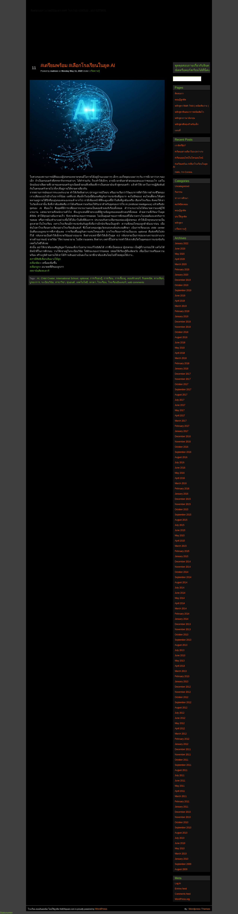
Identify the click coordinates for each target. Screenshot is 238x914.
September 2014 (183, 577)
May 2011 (180, 786)
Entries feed (181, 888)
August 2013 (181, 645)
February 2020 (182, 269)
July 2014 (179, 587)
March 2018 (180, 358)
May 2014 (180, 598)
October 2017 (181, 384)
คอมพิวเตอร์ (134, 278)
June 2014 (180, 593)
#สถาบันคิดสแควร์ (39, 270)
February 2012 (182, 739)
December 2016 (183, 436)
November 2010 (183, 817)
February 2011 (182, 801)
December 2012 (183, 686)
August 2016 (181, 457)
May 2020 (180, 254)
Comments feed (183, 894)
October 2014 (181, 572)
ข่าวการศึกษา (181, 198)
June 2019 (180, 295)
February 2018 (182, 363)
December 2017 (183, 374)
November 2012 (183, 692)
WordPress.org (182, 899)
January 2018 (181, 368)
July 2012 (179, 713)
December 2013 (183, 624)
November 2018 (183, 327)
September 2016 (183, 452)
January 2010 (181, 859)
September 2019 (183, 290)
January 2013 (181, 681)
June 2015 (180, 530)
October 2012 (181, 697)
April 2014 (180, 603)
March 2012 (180, 733)
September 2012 (183, 702)
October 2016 (181, 447)
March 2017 (180, 420)
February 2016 (182, 488)
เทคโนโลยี (82, 282)
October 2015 (181, 509)
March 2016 (180, 483)
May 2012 (180, 723)
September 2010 (183, 827)
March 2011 (180, 796)
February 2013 (182, 676)
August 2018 (181, 337)
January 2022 (181, 243)
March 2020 (180, 264)
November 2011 (183, 754)
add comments (136, 282)
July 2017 (179, 400)
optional (84, 278)
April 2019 (180, 301)
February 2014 (182, 613)
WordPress (101, 908)
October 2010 (181, 822)
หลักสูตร (179, 222)
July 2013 (179, 650)
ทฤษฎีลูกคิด (74, 4)
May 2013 (180, 660)
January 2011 (181, 806)
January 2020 (181, 274)
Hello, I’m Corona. (184, 172)
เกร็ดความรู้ (94, 71)
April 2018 (180, 353)
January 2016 (181, 493)
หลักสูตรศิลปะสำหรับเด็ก (82, 10)
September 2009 (183, 864)
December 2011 (183, 749)
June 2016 (180, 467)
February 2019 (182, 311)
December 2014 (183, 561)
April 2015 (180, 540)
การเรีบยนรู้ (96, 278)
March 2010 (180, 853)
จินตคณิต (147, 278)
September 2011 (183, 765)
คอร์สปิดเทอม (181, 204)
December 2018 (183, 321)
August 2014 (181, 582)
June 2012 (180, 718)
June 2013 (180, 655)
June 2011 (180, 780)
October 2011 (181, 759)
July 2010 (179, 838)
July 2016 (179, 462)
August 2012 (181, 707)
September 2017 (183, 389)
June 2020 (180, 248)
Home (40, 3)
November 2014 (183, 566)
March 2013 (180, 671)
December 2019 (183, 280)
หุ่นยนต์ (71, 282)
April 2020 (180, 259)
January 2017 (181, 431)
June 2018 (180, 342)
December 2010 (183, 812)
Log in (178, 883)
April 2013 (180, 666)
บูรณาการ (35, 282)
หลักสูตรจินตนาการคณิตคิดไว (105, 4)
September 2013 (183, 640)
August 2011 (181, 770)
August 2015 (181, 520)
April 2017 (180, 415)
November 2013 (183, 629)
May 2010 (180, 848)
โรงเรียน (102, 282)
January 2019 (181, 316)
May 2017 (180, 410)
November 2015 (183, 504)
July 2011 (179, 775)
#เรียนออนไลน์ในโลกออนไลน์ (189, 157)
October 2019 (181, 285)
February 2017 (182, 426)
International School (67, 278)
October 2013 (181, 634)
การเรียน (108, 278)
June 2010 (180, 843)
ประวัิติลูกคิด (181, 216)
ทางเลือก (159, 278)
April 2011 (180, 791)
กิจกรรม (178, 192)
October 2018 (181, 332)
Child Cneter (48, 278)
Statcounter (6, 912)
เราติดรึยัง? (180, 145)
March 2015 (180, 546)
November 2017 (183, 379)
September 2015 (183, 514)
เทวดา (92, 282)
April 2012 (180, 728)
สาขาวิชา (60, 282)
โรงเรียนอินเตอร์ (117, 282)
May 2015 (180, 535)
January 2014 (181, 619)
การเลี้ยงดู (120, 278)
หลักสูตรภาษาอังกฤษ (49, 10)
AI (38, 278)
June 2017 (180, 405)
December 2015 (183, 499)
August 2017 (181, 394)
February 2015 (182, 551)
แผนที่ (180, 4)
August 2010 (181, 832)
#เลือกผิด (35, 263)
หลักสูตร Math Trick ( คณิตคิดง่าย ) (150, 4)
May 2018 (180, 347)
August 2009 (181, 869)
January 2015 (181, 556)
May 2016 (180, 473)
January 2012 (181, 744)
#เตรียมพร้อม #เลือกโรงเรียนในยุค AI (78, 65)
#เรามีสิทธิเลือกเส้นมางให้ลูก (45, 259)
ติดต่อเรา (55, 4)
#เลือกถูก (34, 266)
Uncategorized (182, 186)
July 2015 (179, 525)
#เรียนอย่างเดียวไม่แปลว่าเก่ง (189, 151)
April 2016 (180, 478)
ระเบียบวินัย (47, 282)
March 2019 (180, 306)
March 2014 (180, 608)
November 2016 (183, 441)
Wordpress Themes (199, 908)
